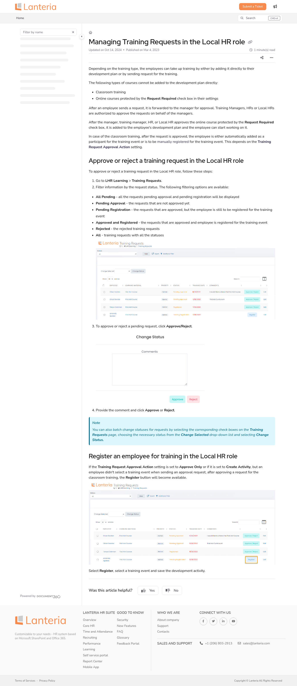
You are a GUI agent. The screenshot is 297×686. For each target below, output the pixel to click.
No (172, 590)
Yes (148, 590)
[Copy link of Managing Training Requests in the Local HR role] (250, 42)
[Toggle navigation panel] (81, 36)
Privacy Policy (47, 680)
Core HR (89, 626)
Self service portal (95, 655)
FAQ (120, 632)
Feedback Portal (128, 643)
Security (122, 620)
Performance (92, 643)
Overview (89, 620)
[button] (260, 18)
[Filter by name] (48, 32)
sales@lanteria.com (254, 643)
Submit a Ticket (253, 7)
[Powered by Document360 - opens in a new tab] (40, 596)
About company (168, 620)
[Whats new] (275, 6)
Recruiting (90, 637)
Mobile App (91, 667)
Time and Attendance (98, 632)
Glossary (123, 637)
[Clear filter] (73, 32)
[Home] (37, 6)
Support (162, 626)
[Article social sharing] (261, 57)
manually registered (173, 141)
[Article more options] (271, 57)
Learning (89, 649)
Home (20, 18)
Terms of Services (25, 680)
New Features (126, 626)
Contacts (163, 632)
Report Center (92, 661)
